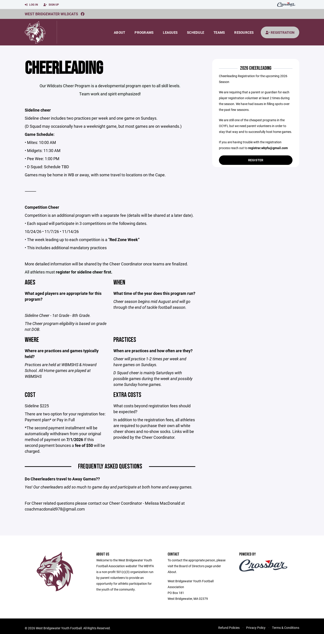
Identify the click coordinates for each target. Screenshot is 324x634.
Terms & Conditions (285, 627)
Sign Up (51, 5)
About (119, 32)
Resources (244, 32)
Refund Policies (229, 627)
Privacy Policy (256, 627)
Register (255, 160)
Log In (31, 5)
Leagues (170, 32)
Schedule (195, 32)
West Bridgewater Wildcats (51, 13)
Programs (144, 32)
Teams (219, 32)
